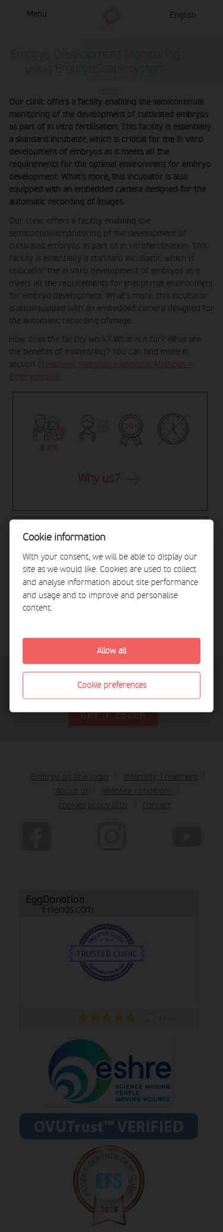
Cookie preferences (111, 685)
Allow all (111, 650)
